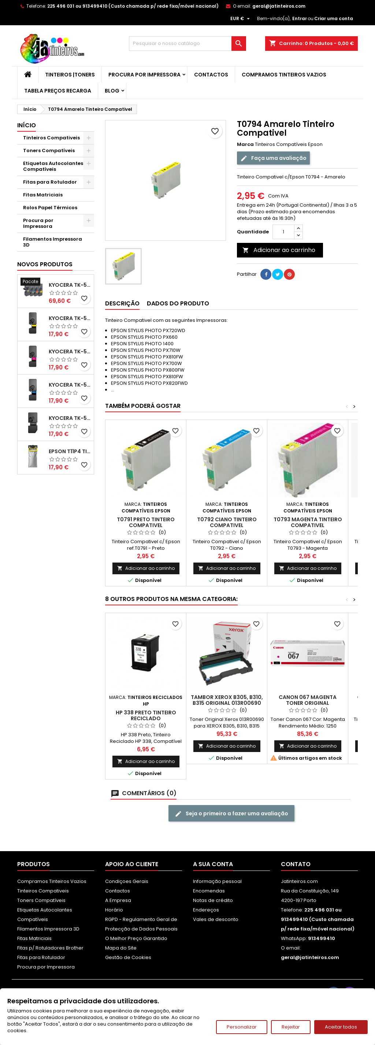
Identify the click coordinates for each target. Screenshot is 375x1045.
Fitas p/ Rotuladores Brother (50, 947)
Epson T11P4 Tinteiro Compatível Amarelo (70, 451)
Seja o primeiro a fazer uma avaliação (231, 813)
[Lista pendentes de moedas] (241, 18)
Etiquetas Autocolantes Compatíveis (53, 166)
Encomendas (209, 890)
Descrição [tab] (122, 303)
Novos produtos (45, 264)
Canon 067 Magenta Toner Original (308, 700)
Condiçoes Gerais (126, 881)
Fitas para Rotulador (50, 181)
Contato (296, 864)
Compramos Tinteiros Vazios (284, 74)
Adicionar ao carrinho (278, 250)
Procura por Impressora (144, 74)
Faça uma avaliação (273, 158)
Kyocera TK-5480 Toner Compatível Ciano (70, 385)
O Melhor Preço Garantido (136, 938)
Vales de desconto (215, 919)
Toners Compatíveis (49, 150)
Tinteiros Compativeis (51, 137)
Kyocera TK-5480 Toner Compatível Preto (70, 418)
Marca (245, 144)
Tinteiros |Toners (70, 74)
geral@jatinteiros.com (278, 6)
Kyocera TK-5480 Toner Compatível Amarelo (70, 318)
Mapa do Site (121, 947)
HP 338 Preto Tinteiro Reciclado (146, 715)
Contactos (211, 74)
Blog (112, 90)
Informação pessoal (217, 881)
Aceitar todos (341, 1026)
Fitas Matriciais (43, 194)
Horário (114, 909)
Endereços (206, 909)
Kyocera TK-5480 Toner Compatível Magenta (70, 351)
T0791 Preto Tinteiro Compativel (146, 522)
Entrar (299, 18)
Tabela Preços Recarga (57, 90)
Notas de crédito (213, 900)
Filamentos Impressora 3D (52, 242)
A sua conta (213, 864)
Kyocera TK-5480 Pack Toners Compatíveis (70, 285)
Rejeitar (291, 1026)
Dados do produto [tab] (178, 303)
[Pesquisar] (187, 43)
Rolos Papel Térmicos (50, 207)
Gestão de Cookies (128, 957)
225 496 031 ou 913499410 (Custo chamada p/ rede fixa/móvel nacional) (133, 6)
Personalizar (242, 1026)
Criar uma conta (333, 18)
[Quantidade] (283, 232)
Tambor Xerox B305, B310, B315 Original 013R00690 (227, 700)
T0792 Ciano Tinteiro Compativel (227, 522)
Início (26, 125)
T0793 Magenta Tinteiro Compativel (308, 522)
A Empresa (118, 900)
